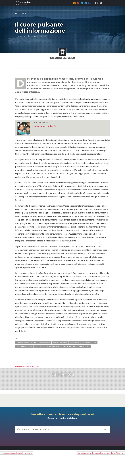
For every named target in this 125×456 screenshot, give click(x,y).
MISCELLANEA (20, 13)
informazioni (39, 346)
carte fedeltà (74, 343)
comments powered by (27, 366)
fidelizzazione (84, 346)
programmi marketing (24, 346)
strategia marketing (60, 343)
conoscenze (86, 343)
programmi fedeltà (54, 346)
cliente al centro (44, 343)
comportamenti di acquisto (26, 343)
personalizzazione (69, 346)
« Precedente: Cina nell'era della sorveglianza (16, 453)
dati (94, 343)
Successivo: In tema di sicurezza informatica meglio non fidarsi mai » (101, 453)
